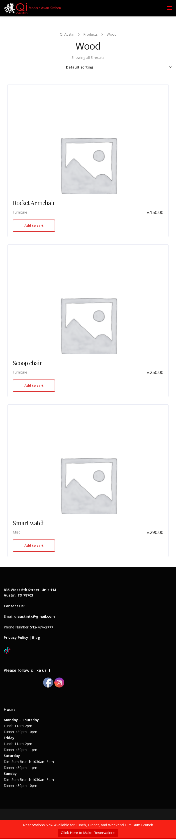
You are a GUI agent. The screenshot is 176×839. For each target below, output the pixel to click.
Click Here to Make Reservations (88, 833)
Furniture (20, 212)
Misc (16, 532)
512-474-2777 (41, 627)
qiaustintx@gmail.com (34, 616)
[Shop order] (88, 67)
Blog (36, 637)
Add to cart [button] (34, 225)
